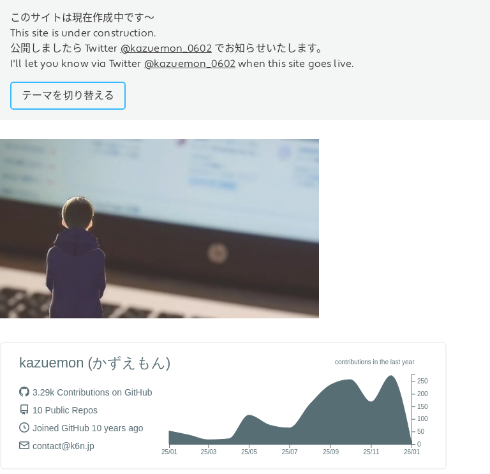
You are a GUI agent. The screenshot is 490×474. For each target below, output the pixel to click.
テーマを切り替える (68, 95)
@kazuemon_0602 (166, 48)
